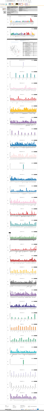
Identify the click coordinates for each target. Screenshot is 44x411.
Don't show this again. (35, 410)
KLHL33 (23, 48)
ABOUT (21, 0)
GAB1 (23, 52)
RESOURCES (18, 0)
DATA (28, 0)
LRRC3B (23, 49)
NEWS (23, 0)
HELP (30, 0)
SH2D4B (23, 43)
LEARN (26, 0)
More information (31, 410)
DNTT (23, 44)
